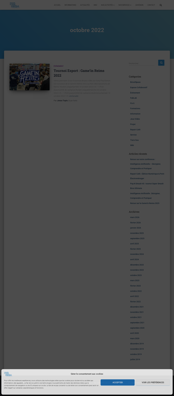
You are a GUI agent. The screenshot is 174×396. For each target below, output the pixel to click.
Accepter (118, 382)
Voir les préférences (153, 382)
